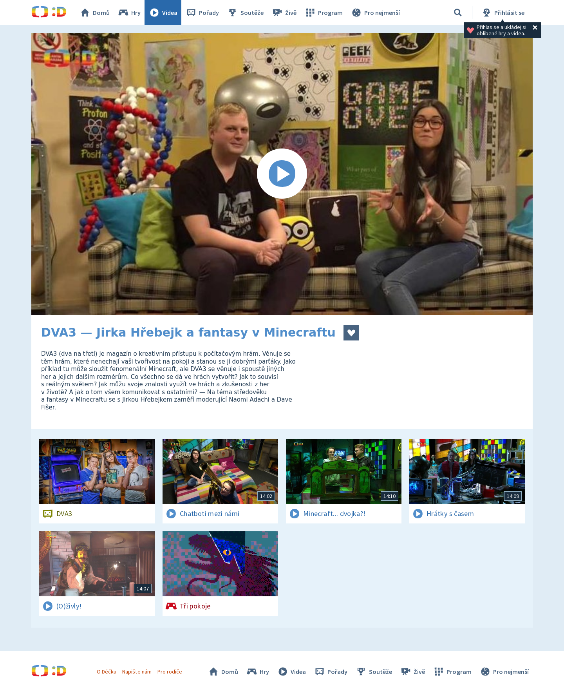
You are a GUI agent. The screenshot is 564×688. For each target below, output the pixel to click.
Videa (162, 12)
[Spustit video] (282, 174)
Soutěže (245, 12)
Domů (94, 12)
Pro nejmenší (375, 12)
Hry (129, 12)
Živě (283, 12)
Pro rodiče (169, 671)
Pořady (202, 12)
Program (323, 12)
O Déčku (106, 671)
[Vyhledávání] (458, 12)
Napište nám (136, 671)
